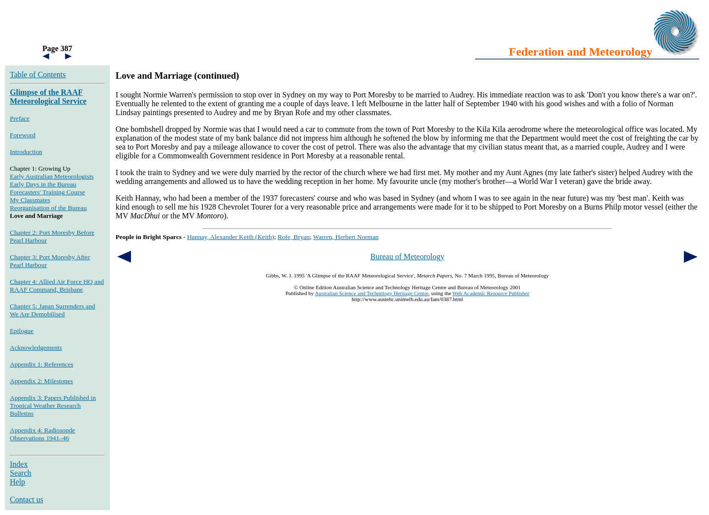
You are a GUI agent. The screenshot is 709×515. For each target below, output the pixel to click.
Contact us (26, 499)
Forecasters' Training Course (47, 192)
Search (21, 473)
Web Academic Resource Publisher (490, 293)
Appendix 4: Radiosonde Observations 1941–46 (42, 434)
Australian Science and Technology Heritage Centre (372, 293)
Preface (20, 118)
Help (17, 482)
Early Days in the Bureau (43, 184)
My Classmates (30, 200)
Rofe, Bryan (294, 237)
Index (19, 464)
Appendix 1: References (41, 364)
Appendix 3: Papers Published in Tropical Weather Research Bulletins (53, 405)
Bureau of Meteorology (407, 256)
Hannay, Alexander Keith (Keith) (230, 237)
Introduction (26, 151)
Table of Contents (38, 74)
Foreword (22, 135)
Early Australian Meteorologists (52, 176)
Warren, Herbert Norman (346, 237)
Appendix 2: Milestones (41, 381)
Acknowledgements (36, 347)
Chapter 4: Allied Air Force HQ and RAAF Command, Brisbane (57, 285)
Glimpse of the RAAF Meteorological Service (48, 96)
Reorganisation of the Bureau (48, 208)
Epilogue (21, 330)
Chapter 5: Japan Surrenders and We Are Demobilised (52, 310)
